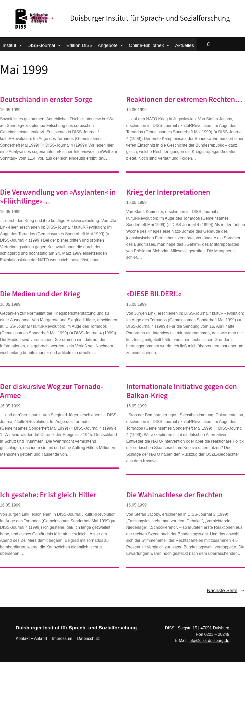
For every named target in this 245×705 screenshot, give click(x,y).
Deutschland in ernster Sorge (46, 99)
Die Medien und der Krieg (40, 294)
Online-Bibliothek (149, 45)
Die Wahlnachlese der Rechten (174, 495)
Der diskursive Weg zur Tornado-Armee (51, 391)
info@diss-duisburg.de (209, 640)
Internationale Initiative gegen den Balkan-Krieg (181, 391)
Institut (12, 45)
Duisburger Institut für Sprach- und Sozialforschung (150, 18)
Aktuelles (184, 45)
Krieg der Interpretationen (168, 192)
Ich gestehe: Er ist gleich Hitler (48, 495)
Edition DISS (79, 45)
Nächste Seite (226, 590)
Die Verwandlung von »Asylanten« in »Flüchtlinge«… (58, 197)
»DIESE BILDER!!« (153, 294)
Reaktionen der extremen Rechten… (184, 99)
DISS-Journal (44, 45)
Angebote (111, 45)
